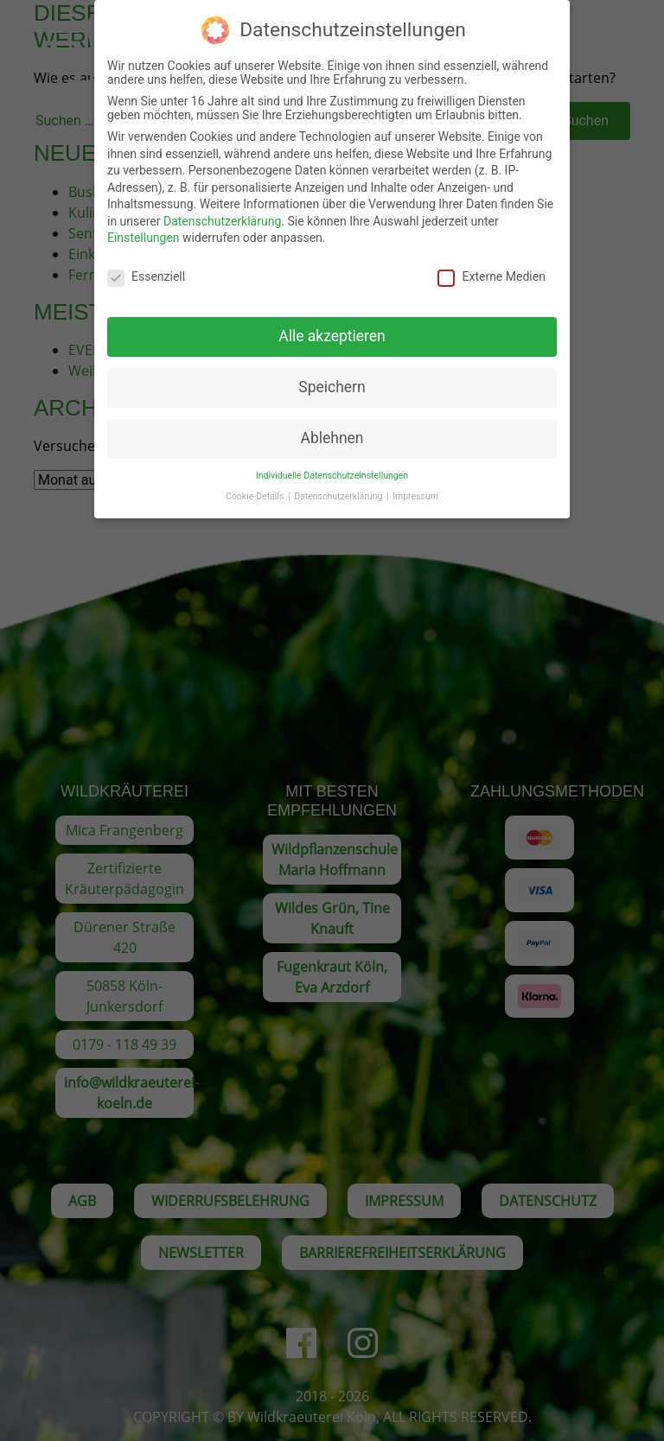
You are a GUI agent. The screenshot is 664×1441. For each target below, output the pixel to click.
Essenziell (146, 264)
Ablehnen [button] (331, 425)
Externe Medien (491, 264)
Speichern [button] (331, 374)
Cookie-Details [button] (256, 484)
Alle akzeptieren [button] (332, 323)
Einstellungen (143, 225)
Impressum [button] (415, 484)
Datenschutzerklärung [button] (339, 484)
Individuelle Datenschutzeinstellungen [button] (332, 462)
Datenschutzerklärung (222, 208)
